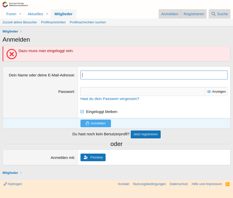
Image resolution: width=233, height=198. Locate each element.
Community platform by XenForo (116, 193)
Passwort (66, 91)
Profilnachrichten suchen (88, 22)
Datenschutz (179, 184)
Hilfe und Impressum (207, 184)
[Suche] (219, 14)
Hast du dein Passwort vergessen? (109, 98)
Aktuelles (35, 14)
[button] (20, 14)
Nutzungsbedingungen (149, 184)
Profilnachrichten (53, 22)
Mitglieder (64, 14)
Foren (11, 14)
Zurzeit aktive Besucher (20, 22)
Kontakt (123, 184)
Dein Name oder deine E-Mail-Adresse (41, 75)
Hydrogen (13, 184)
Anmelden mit (62, 157)
